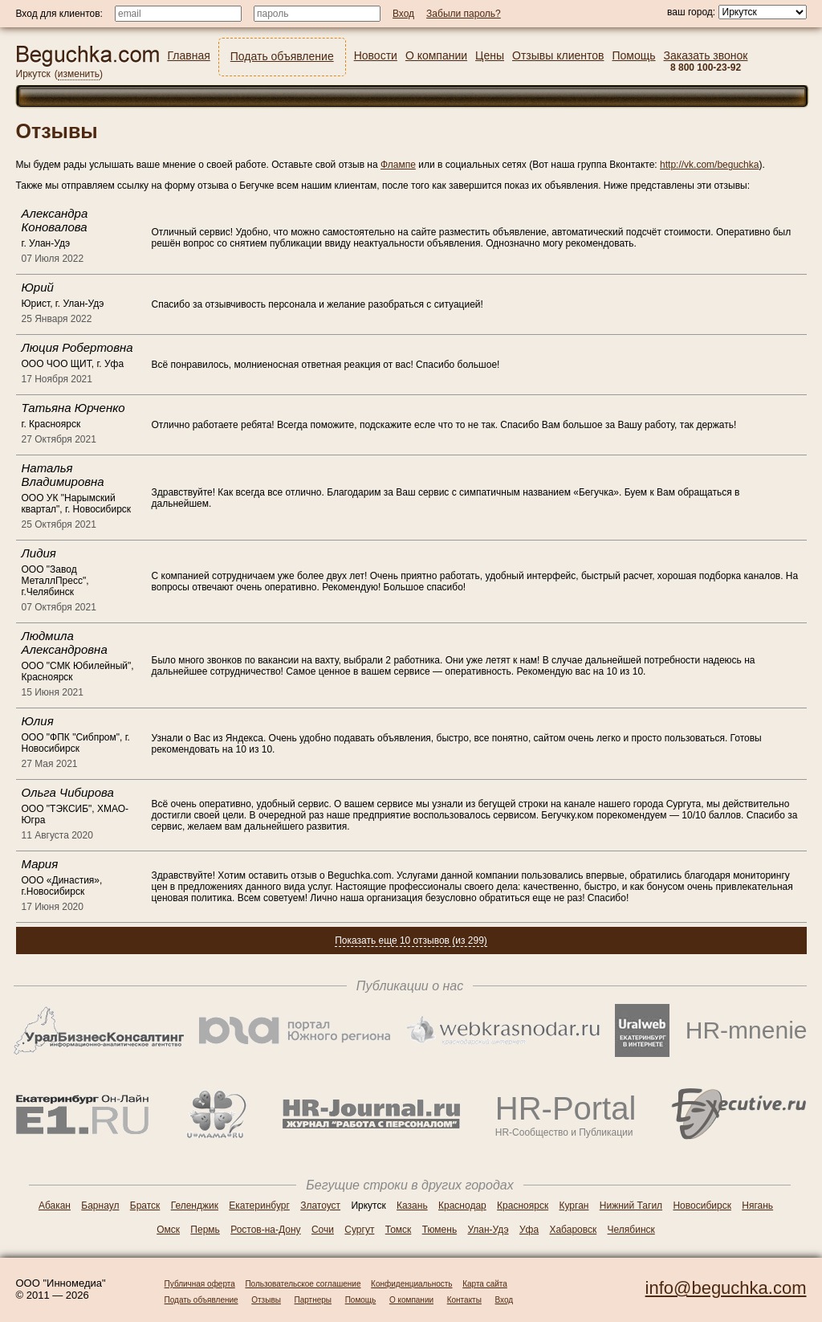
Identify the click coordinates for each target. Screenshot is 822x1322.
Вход (504, 1299)
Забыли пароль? (463, 13)
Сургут (359, 1229)
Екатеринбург (259, 1205)
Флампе (398, 164)
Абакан (55, 1205)
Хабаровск (572, 1229)
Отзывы (266, 1299)
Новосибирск (701, 1205)
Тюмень (439, 1229)
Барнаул (100, 1205)
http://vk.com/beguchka (709, 164)
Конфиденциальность (411, 1283)
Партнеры (313, 1299)
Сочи (322, 1229)
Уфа (529, 1229)
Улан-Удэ (488, 1229)
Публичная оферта (200, 1283)
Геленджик (194, 1205)
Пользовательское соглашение (302, 1283)
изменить (79, 74)
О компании (411, 1299)
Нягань (757, 1205)
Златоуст (320, 1205)
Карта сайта (484, 1283)
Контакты (464, 1299)
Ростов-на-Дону (265, 1229)
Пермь (204, 1229)
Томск (398, 1229)
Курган (574, 1205)
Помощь (360, 1299)
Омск (168, 1229)
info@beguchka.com (726, 1288)
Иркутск (33, 74)
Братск (145, 1205)
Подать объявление (201, 1299)
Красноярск (522, 1205)
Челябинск (631, 1229)
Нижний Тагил (631, 1205)
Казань (412, 1205)
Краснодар (462, 1205)
